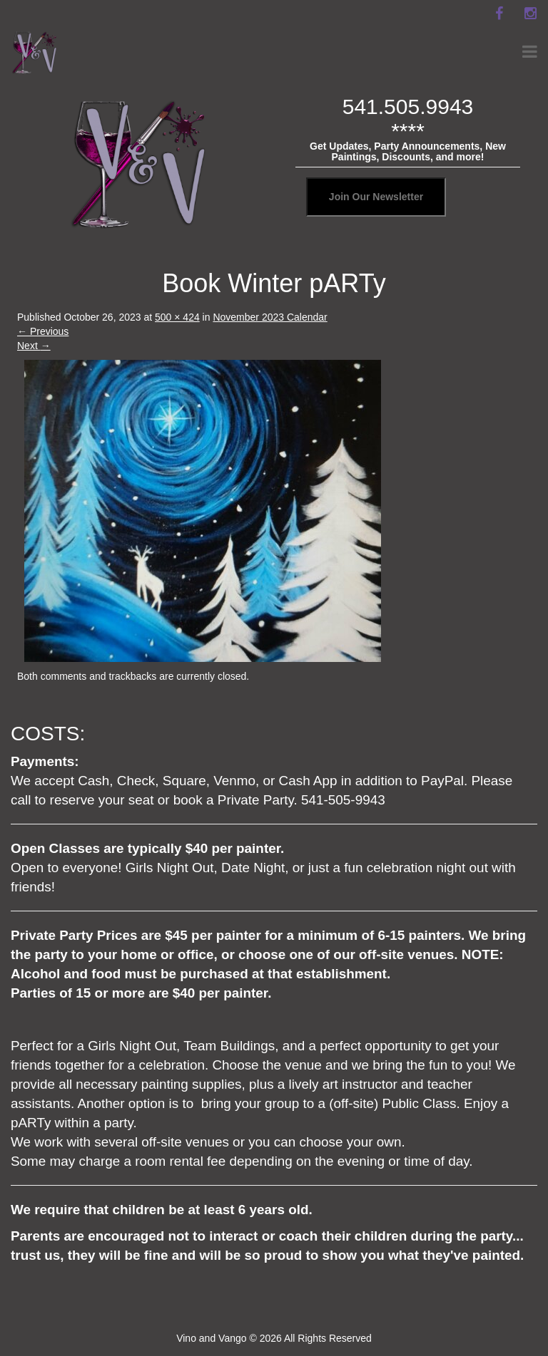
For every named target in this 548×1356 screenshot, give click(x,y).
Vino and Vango (211, 1338)
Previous (42, 331)
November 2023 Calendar (270, 317)
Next (34, 345)
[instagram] (530, 13)
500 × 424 (177, 317)
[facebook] (499, 13)
